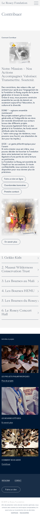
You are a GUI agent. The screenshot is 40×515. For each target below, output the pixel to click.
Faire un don (11, 489)
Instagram (6, 480)
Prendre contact (11, 191)
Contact (18, 480)
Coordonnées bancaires (15, 185)
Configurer (14, 512)
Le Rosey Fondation (14, 3)
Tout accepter (24, 512)
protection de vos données (26, 510)
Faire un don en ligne (13, 179)
